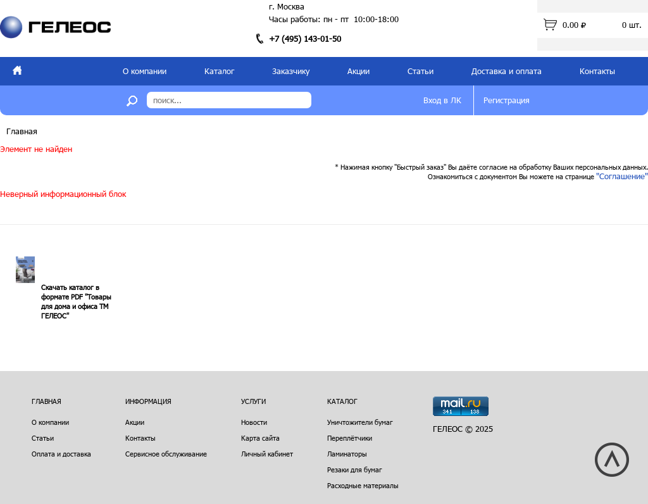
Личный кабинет (267, 454)
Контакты (597, 71)
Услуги (253, 401)
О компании (144, 71)
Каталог (219, 71)
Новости (254, 422)
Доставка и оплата (506, 71)
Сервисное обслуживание (166, 454)
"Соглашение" (622, 176)
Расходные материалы (363, 485)
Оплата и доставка (61, 454)
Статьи (420, 71)
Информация (148, 401)
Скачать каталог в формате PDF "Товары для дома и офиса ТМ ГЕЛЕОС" (76, 301)
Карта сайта (260, 438)
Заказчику (290, 71)
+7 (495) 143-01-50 (305, 39)
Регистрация (506, 100)
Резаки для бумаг (354, 469)
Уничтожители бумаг (360, 422)
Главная (21, 131)
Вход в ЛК (442, 100)
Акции (358, 71)
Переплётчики (349, 438)
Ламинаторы (347, 454)
